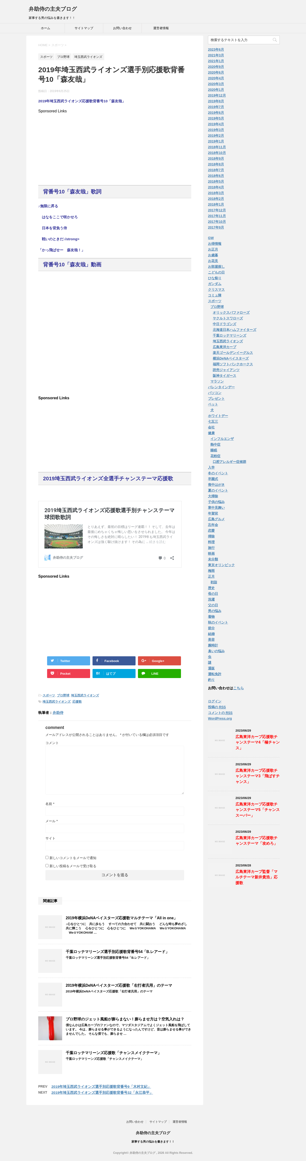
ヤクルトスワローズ (228, 318)
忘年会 (213, 525)
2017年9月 (216, 227)
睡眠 (213, 450)
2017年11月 (217, 216)
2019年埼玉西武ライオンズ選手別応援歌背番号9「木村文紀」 (101, 1086)
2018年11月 (217, 147)
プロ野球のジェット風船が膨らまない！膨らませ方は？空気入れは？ (125, 1019)
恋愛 (211, 530)
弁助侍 (58, 713)
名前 (49, 804)
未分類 (213, 559)
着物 (211, 617)
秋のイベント (218, 622)
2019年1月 (216, 141)
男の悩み (214, 611)
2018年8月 (216, 164)
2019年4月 (216, 124)
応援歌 (77, 701)
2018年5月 (216, 181)
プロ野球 (63, 695)
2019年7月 (216, 107)
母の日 (213, 594)
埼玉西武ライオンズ (85, 695)
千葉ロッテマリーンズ (229, 335)
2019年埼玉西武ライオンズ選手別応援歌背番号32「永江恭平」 (102, 1092)
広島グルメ (216, 519)
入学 (211, 467)
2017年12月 (217, 210)
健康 (211, 433)
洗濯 (211, 599)
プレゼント (216, 398)
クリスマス (216, 289)
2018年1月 (216, 204)
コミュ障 (214, 295)
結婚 (211, 634)
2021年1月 (216, 61)
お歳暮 (213, 255)
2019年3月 (216, 130)
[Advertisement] (114, 146)
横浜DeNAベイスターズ (231, 358)
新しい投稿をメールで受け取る (72, 866)
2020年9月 (216, 67)
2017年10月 (217, 222)
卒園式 (213, 479)
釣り (211, 680)
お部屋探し (216, 266)
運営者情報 (161, 28)
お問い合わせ (122, 28)
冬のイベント (218, 473)
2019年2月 (216, 135)
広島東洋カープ (224, 347)
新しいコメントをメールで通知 (72, 858)
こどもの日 (216, 272)
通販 (211, 668)
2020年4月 (216, 78)
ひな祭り (214, 278)
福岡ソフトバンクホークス (233, 364)
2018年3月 (216, 193)
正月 (211, 576)
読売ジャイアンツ (226, 370)
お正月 (213, 249)
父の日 (213, 605)
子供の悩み (216, 502)
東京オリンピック (221, 565)
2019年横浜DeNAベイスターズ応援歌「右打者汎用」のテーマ (119, 985)
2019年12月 (217, 95)
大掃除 (213, 496)
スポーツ (49, 695)
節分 (211, 628)
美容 (211, 639)
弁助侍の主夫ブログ (53, 9)
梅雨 (211, 571)
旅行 (211, 548)
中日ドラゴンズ (224, 324)
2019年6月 (216, 113)
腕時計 (213, 645)
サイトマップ (84, 28)
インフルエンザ (222, 439)
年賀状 (213, 513)
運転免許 (214, 674)
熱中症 (215, 444)
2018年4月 (216, 187)
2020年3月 (216, 84)
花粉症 (215, 456)
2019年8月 (216, 101)
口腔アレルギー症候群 (229, 462)
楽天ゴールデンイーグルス (233, 353)
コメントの (220, 713)
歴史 (211, 588)
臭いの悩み (216, 651)
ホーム (45, 28)
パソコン (214, 393)
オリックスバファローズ (231, 312)
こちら (238, 688)
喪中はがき (216, 485)
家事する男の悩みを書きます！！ (153, 1141)
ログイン (214, 701)
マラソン (217, 381)
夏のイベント (218, 490)
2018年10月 (217, 153)
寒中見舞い (216, 507)
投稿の (217, 707)
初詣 (213, 582)
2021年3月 (216, 55)
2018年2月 (216, 199)
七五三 (213, 421)
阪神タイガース (224, 376)
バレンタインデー (221, 387)
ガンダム (214, 284)
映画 (211, 553)
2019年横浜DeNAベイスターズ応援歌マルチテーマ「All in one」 (121, 918)
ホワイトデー (218, 416)
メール (51, 821)
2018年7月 (216, 170)
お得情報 (214, 244)
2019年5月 (216, 118)
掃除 (211, 536)
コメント (52, 743)
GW (211, 238)
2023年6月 (216, 49)
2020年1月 (216, 90)
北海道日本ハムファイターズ (234, 330)
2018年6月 (216, 176)
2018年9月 (216, 158)
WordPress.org (220, 718)
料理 (211, 542)
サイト (50, 838)
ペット (213, 404)
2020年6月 (216, 72)
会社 (211, 427)
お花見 (213, 261)
